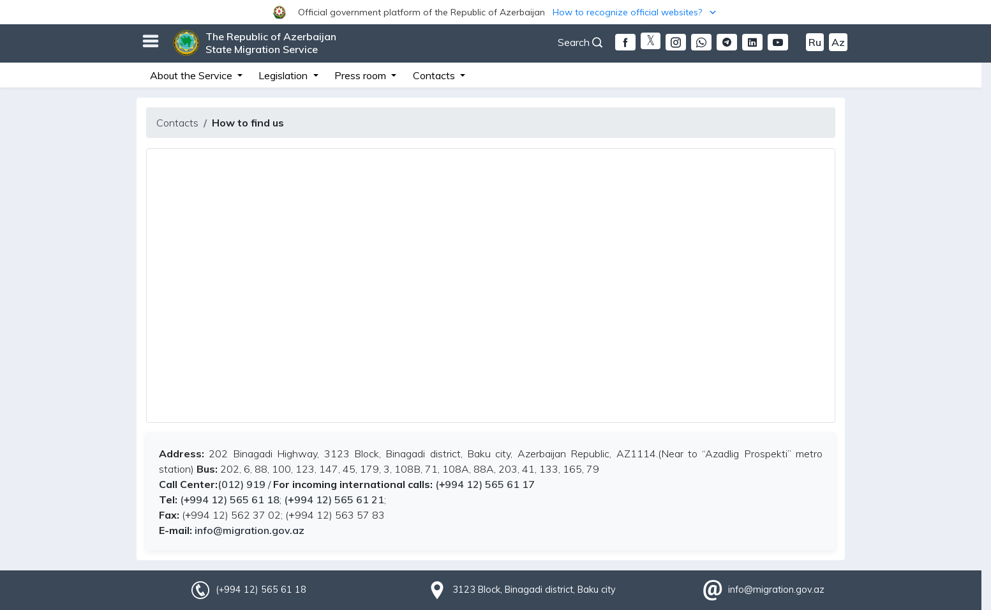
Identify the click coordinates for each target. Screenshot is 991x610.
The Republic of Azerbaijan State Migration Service (270, 43)
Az (838, 42)
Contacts (177, 122)
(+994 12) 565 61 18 (228, 499)
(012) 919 (241, 484)
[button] (495, 12)
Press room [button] (361, 75)
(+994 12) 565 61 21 (334, 499)
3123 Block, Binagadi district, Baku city (534, 589)
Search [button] (580, 42)
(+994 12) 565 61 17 (485, 484)
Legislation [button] (284, 75)
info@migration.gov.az (249, 530)
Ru (814, 42)
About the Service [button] (192, 75)
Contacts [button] (435, 75)
